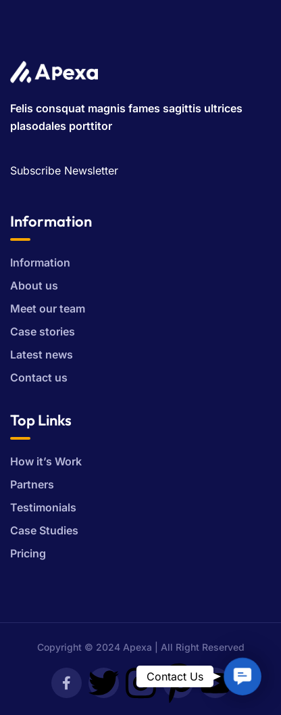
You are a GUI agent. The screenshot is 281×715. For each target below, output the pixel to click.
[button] (242, 676)
